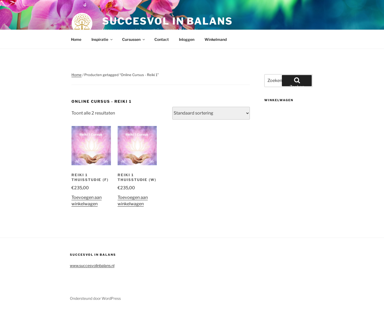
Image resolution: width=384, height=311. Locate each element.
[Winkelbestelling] (211, 113)
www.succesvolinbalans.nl (92, 265)
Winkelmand (216, 39)
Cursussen (134, 39)
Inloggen (186, 39)
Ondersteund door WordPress (95, 298)
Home (76, 39)
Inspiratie (102, 39)
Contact (161, 39)
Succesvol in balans (167, 21)
